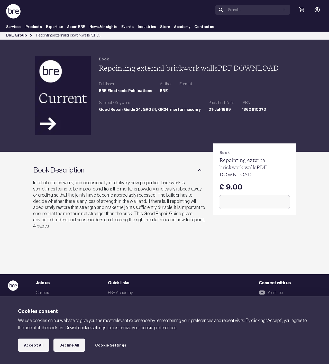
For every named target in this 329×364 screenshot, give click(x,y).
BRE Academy (120, 292)
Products (33, 27)
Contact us (204, 27)
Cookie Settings (110, 345)
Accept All (33, 345)
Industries (147, 27)
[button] (284, 9)
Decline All (69, 345)
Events (127, 27)
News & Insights (103, 27)
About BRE (76, 27)
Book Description (58, 170)
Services (13, 27)
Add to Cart (254, 202)
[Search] (258, 10)
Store (165, 27)
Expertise (54, 27)
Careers (43, 292)
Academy (182, 27)
